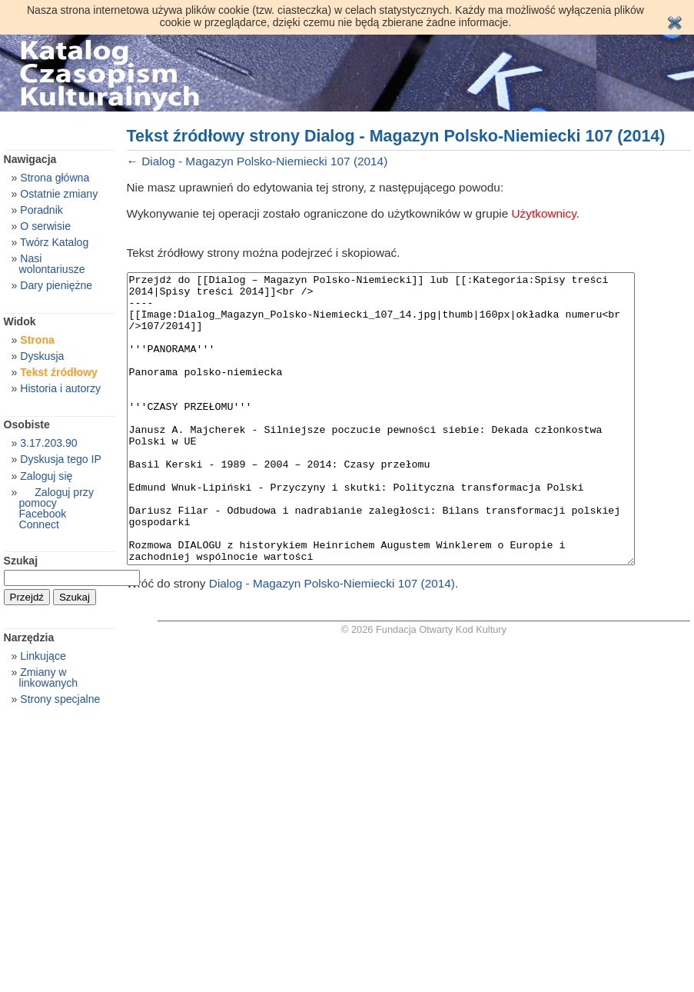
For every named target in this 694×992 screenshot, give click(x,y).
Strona (37, 340)
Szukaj (21, 560)
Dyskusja (42, 356)
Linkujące (42, 656)
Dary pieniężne (56, 285)
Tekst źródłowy (59, 372)
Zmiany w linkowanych (48, 677)
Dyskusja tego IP (60, 459)
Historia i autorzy (60, 388)
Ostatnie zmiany (59, 194)
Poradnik (41, 210)
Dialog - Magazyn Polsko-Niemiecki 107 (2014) (264, 161)
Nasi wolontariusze (52, 263)
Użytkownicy (544, 213)
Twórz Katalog (54, 242)
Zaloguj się (46, 476)
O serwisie (45, 226)
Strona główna (54, 177)
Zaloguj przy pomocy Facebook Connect (56, 508)
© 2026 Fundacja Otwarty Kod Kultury (423, 687)
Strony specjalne (60, 699)
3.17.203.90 (48, 443)
